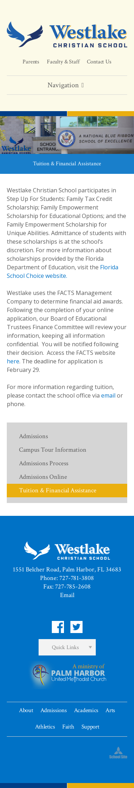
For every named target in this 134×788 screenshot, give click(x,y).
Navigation (67, 85)
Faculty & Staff (63, 62)
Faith (68, 727)
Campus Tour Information (52, 450)
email (108, 395)
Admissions (33, 436)
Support (90, 727)
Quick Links (65, 647)
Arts (110, 710)
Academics (86, 710)
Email (67, 595)
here (13, 361)
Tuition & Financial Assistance (57, 490)
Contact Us (99, 62)
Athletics (45, 727)
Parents (31, 62)
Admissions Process (43, 463)
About (26, 710)
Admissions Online (43, 477)
